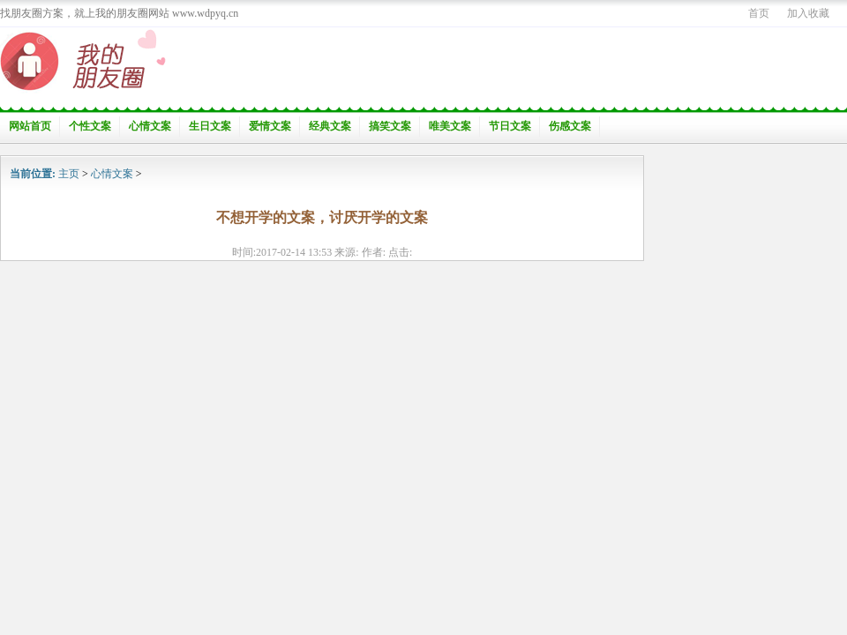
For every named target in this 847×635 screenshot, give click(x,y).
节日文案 (510, 126)
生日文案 (210, 126)
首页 (758, 13)
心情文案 (150, 126)
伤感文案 (570, 126)
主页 (68, 174)
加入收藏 (808, 13)
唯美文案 (450, 126)
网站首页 (30, 126)
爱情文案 (270, 126)
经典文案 (330, 126)
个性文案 (90, 126)
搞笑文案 (390, 126)
